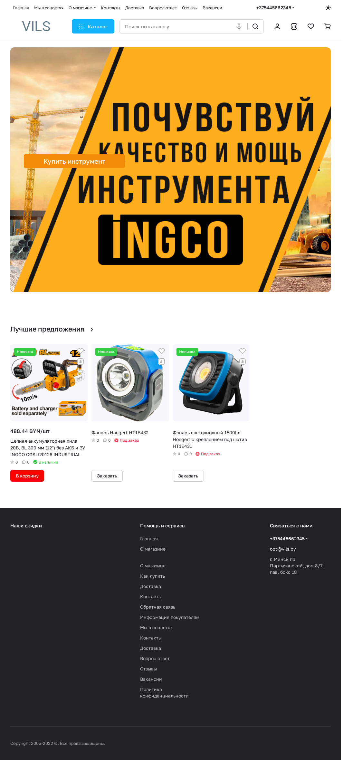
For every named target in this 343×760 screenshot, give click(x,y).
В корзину (27, 475)
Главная (149, 538)
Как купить (152, 576)
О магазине (153, 549)
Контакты (151, 596)
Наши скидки (26, 525)
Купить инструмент (74, 161)
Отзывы (148, 668)
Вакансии (151, 679)
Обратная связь (157, 607)
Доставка (150, 586)
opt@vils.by (283, 549)
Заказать (107, 475)
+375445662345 (273, 7)
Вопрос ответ (155, 658)
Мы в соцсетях (156, 627)
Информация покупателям (169, 617)
